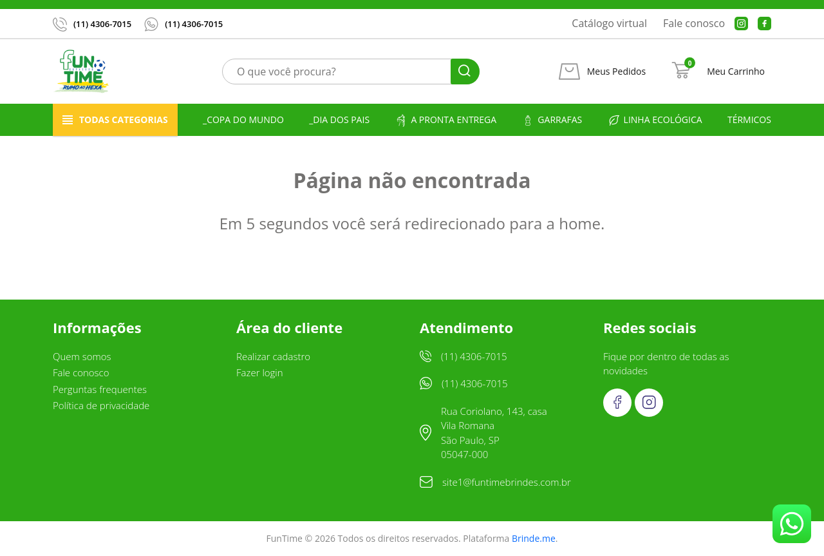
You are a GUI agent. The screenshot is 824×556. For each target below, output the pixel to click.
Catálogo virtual (609, 23)
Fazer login (259, 372)
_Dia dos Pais (339, 119)
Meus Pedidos (616, 71)
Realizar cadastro (273, 356)
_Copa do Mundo (243, 119)
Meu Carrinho (736, 71)
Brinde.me (534, 538)
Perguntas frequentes (100, 389)
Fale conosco (694, 23)
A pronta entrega (445, 120)
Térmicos (749, 119)
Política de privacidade (101, 405)
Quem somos (82, 356)
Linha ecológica (655, 120)
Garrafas (551, 120)
